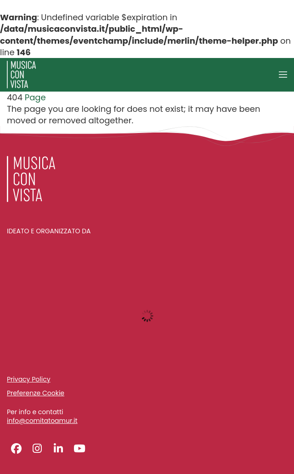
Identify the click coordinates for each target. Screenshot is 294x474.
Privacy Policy (29, 379)
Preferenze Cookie (35, 393)
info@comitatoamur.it (42, 420)
